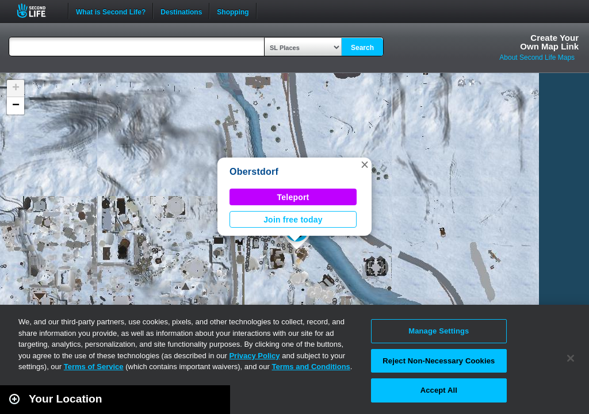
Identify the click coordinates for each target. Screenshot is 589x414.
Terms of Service (94, 366)
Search (362, 48)
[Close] (570, 358)
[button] (365, 164)
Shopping (232, 11)
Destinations (181, 11)
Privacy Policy (254, 355)
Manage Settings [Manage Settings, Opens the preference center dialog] (438, 331)
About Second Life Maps (537, 57)
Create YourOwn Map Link (549, 42)
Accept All (438, 390)
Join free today (293, 219)
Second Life (37, 10)
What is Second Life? (111, 11)
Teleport (293, 197)
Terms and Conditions (311, 366)
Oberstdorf (254, 172)
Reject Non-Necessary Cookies (439, 360)
